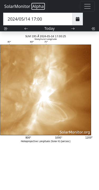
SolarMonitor (24, 6)
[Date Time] (38, 19)
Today (49, 28)
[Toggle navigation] (87, 6)
